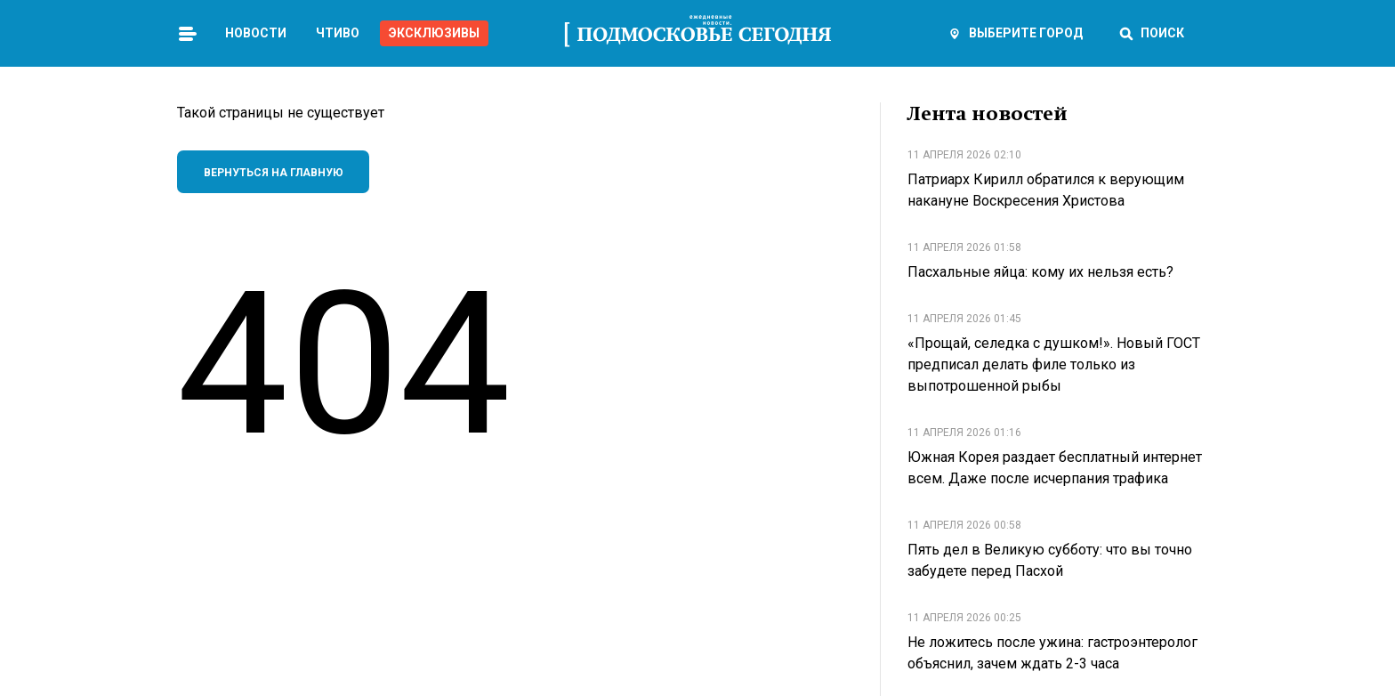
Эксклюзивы (434, 33)
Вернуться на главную (273, 172)
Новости (255, 33)
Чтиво (337, 33)
